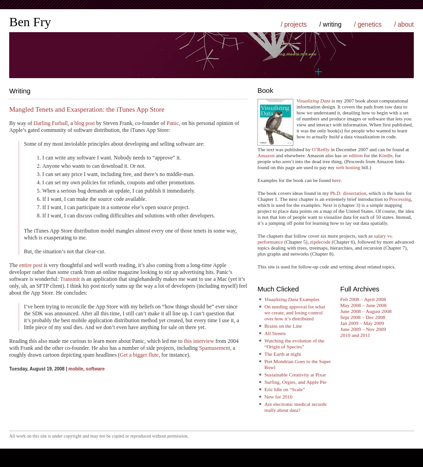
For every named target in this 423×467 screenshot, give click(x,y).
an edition (353, 155)
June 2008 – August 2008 (366, 311)
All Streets (275, 333)
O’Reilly (321, 149)
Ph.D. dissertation (348, 193)
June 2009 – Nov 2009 (363, 329)
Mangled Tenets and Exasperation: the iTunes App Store (87, 109)
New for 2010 (278, 396)
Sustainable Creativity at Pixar (295, 374)
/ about (404, 24)
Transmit (70, 279)
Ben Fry (30, 22)
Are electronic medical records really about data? (295, 407)
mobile (76, 368)
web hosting (348, 167)
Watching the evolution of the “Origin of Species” (294, 343)
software (95, 368)
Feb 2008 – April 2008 (363, 299)
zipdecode (320, 242)
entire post (30, 265)
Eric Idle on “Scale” (284, 389)
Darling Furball (51, 123)
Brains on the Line (283, 326)
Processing (400, 199)
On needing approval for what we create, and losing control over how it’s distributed (294, 312)
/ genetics (368, 24)
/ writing (331, 24)
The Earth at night (282, 354)
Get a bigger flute (139, 355)
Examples (292, 299)
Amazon (265, 155)
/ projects (293, 24)
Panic (172, 123)
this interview (199, 341)
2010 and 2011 (355, 335)
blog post (84, 123)
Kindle (386, 155)
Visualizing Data (313, 100)
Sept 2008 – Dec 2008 (362, 317)
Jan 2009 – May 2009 (362, 323)
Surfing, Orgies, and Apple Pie (295, 382)
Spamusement (214, 348)
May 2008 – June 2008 (363, 305)
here (336, 180)
